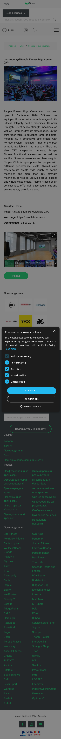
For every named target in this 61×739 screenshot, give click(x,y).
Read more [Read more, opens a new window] (10, 348)
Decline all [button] (32, 399)
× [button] (54, 331)
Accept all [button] (31, 390)
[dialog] (30, 369)
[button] (30, 406)
